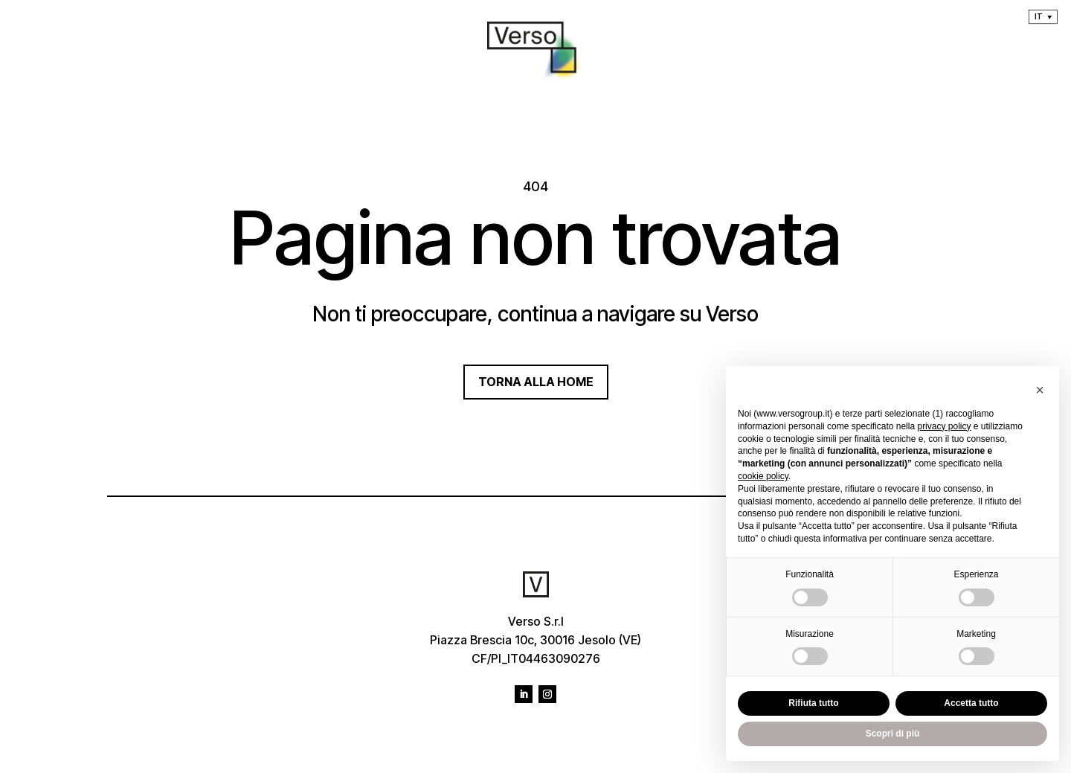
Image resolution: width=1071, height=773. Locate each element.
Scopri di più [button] (893, 733)
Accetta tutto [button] (971, 703)
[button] (1040, 390)
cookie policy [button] (763, 476)
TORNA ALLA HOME (536, 381)
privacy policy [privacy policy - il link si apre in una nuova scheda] (944, 426)
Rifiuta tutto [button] (813, 703)
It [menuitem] (1038, 16)
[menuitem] (1043, 17)
